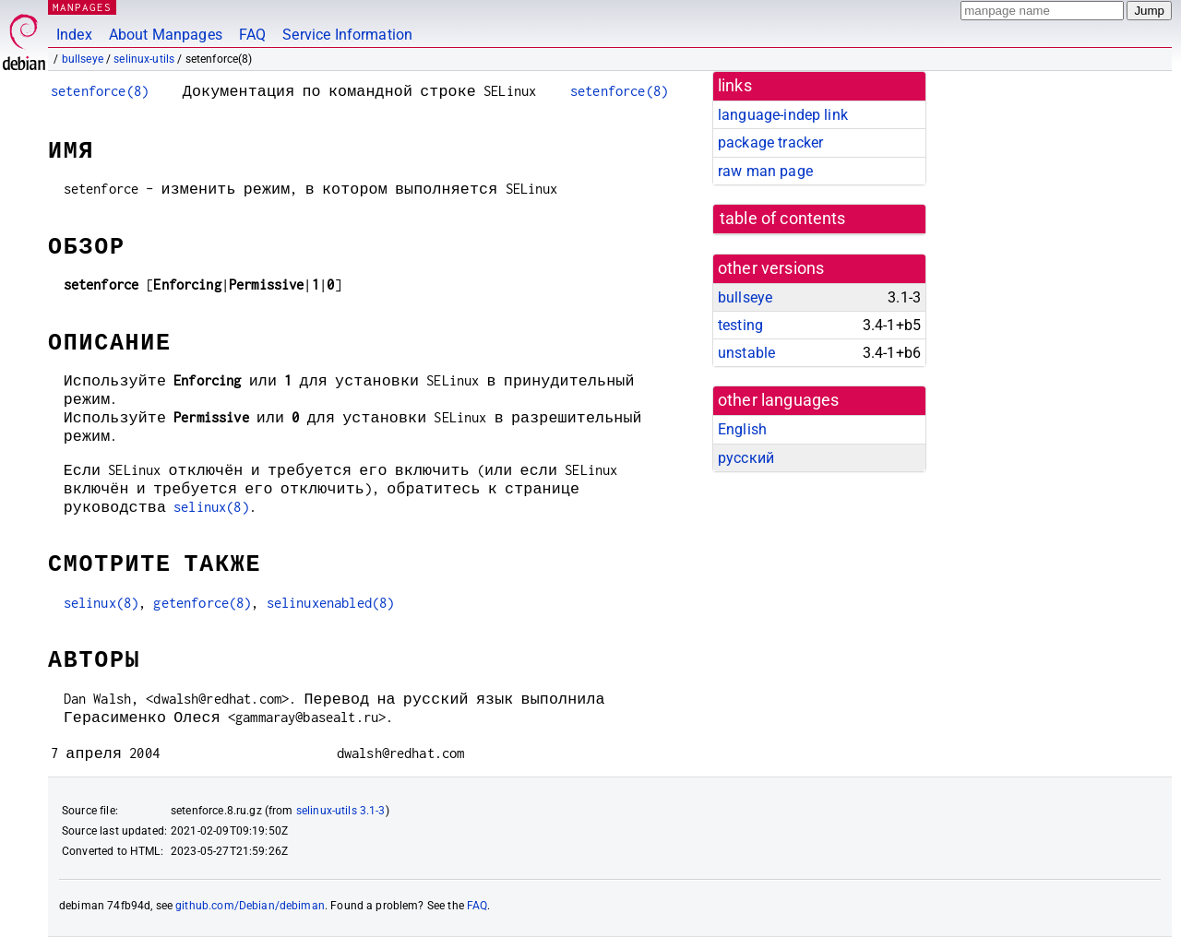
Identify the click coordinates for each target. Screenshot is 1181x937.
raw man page (765, 171)
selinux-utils (143, 59)
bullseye (82, 59)
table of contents (783, 218)
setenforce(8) (100, 91)
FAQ (252, 34)
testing (740, 325)
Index (74, 34)
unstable (746, 353)
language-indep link (783, 115)
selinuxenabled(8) (331, 603)
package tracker (770, 142)
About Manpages (165, 34)
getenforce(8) (202, 603)
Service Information (347, 34)
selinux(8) (211, 507)
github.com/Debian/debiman (250, 905)
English (742, 429)
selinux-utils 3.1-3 (341, 810)
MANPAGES (82, 7)
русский (746, 458)
